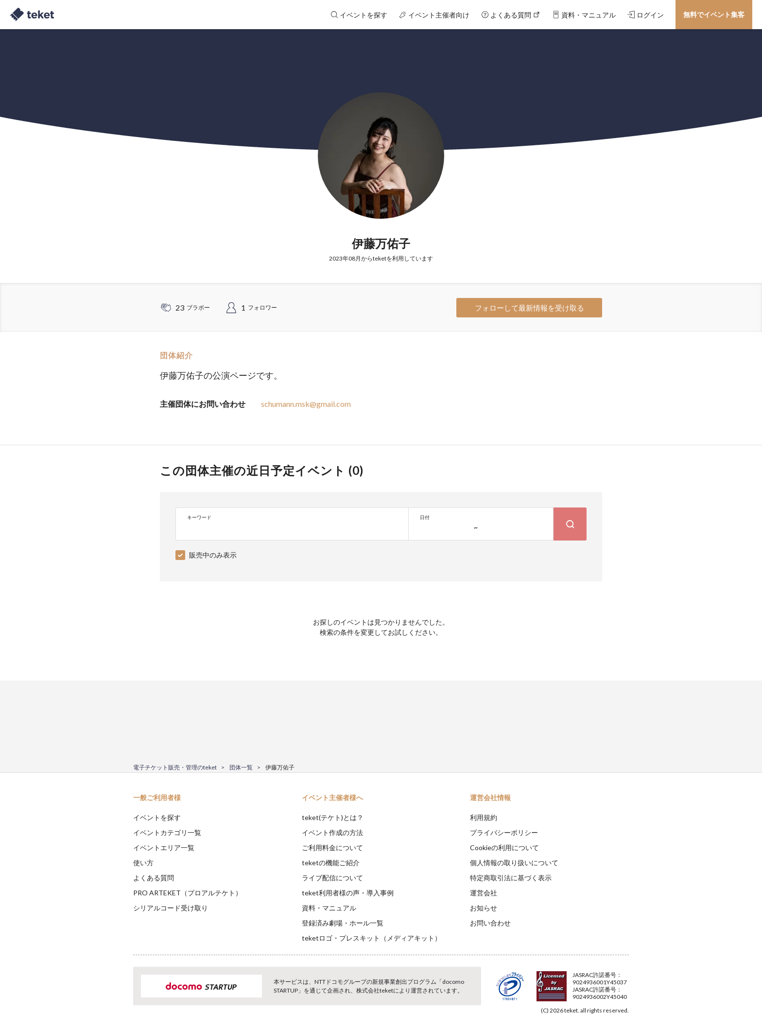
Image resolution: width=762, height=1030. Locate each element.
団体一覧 (241, 767)
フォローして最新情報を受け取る (529, 307)
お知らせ (483, 908)
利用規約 (483, 817)
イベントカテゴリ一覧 (167, 832)
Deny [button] (574, 982)
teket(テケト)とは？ (333, 817)
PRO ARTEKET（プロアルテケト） (187, 893)
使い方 (143, 862)
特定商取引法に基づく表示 (511, 877)
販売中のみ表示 (213, 555)
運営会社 (483, 893)
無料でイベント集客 (714, 14)
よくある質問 (153, 877)
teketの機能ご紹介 (331, 862)
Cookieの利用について (504, 847)
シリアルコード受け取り (170, 908)
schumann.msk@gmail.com (306, 403)
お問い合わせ (490, 923)
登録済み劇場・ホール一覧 (342, 923)
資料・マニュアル (329, 908)
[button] (118, 994)
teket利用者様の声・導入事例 (348, 893)
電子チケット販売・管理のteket (175, 767)
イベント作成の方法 (332, 832)
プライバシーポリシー (504, 832)
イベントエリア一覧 (163, 847)
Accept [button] (623, 981)
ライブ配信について (332, 877)
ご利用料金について (332, 847)
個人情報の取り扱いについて (514, 862)
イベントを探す (157, 817)
